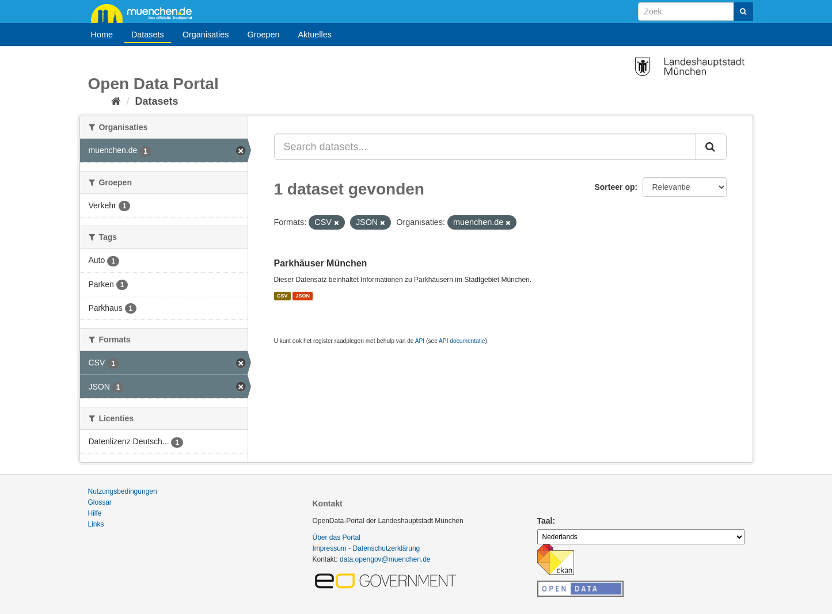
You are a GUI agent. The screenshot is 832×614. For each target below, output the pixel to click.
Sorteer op (614, 187)
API (419, 341)
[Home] (116, 101)
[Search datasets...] (485, 147)
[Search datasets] (695, 11)
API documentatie (462, 341)
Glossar (100, 502)
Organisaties (206, 34)
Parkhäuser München (320, 263)
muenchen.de (145, 12)
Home (102, 34)
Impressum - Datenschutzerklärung (366, 548)
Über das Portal (336, 537)
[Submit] (743, 11)
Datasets (147, 34)
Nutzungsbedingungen (122, 491)
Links (96, 524)
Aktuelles (315, 34)
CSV (282, 296)
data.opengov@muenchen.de (385, 559)
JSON (303, 296)
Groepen (263, 34)
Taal (545, 520)
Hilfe (95, 513)
